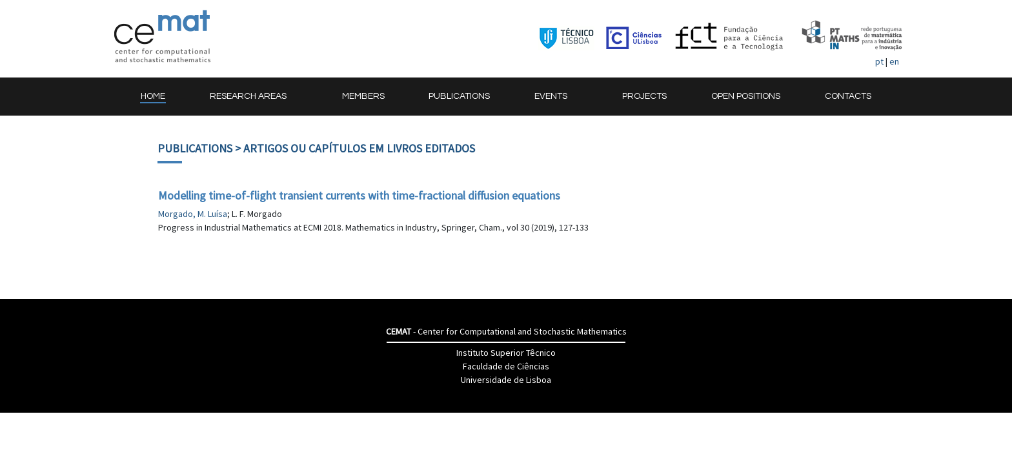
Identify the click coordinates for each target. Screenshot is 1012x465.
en (894, 61)
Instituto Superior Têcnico (506, 352)
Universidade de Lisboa (506, 380)
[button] (253, 96)
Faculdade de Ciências (506, 366)
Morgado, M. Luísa (192, 214)
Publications (194, 148)
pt (879, 61)
